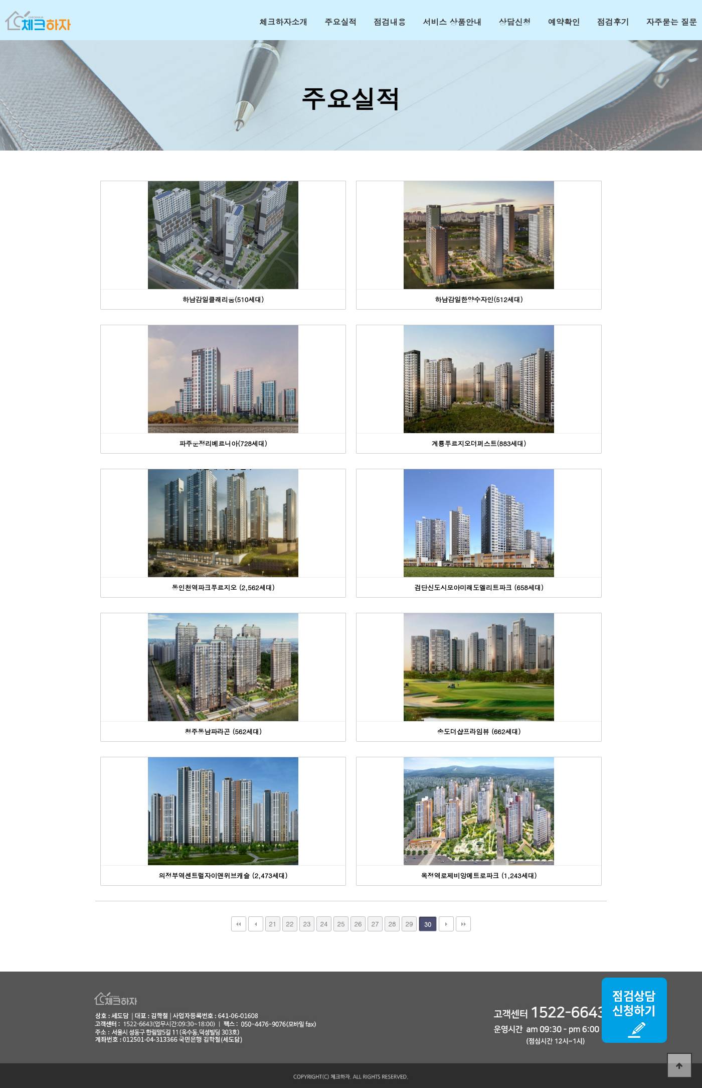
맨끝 (463, 923)
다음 (446, 923)
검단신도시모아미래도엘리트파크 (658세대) (479, 587)
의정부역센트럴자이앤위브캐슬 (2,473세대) (223, 875)
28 (392, 923)
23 (306, 923)
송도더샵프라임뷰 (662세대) (479, 731)
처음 (238, 923)
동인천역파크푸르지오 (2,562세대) (222, 587)
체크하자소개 (283, 22)
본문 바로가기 (0, 0)
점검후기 (613, 22)
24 (323, 923)
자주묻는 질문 (671, 22)
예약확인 (564, 22)
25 (340, 923)
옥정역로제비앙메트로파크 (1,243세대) (479, 875)
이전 (255, 923)
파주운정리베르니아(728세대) (223, 443)
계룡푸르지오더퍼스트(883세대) (479, 443)
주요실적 (340, 22)
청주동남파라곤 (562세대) (223, 731)
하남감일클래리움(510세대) (223, 299)
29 (409, 923)
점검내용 (390, 22)
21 (272, 923)
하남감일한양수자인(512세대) (478, 299)
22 (289, 923)
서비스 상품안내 (452, 22)
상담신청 (515, 22)
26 (358, 923)
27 (375, 923)
